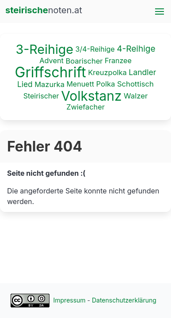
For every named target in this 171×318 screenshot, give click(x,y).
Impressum (69, 300)
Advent (51, 60)
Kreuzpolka (107, 72)
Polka (105, 84)
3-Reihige (44, 49)
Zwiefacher (85, 106)
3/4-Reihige (95, 49)
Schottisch (135, 84)
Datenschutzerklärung (124, 300)
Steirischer (41, 95)
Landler (142, 72)
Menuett (80, 84)
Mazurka (49, 84)
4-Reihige (136, 49)
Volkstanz (91, 96)
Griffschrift (50, 72)
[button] (159, 11)
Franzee (118, 60)
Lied (25, 84)
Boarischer (84, 60)
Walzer (136, 95)
